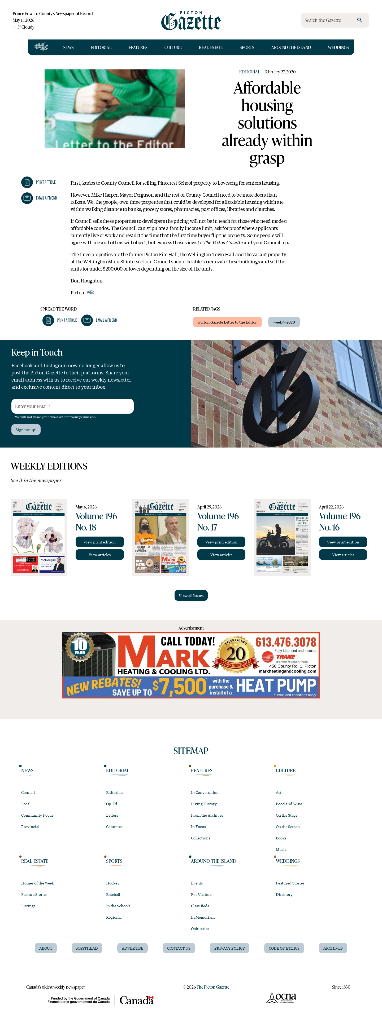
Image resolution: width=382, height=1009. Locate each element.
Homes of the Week (37, 883)
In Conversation (205, 792)
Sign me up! (26, 429)
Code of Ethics (284, 948)
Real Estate (211, 47)
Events (197, 883)
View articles (100, 554)
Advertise (132, 948)
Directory (284, 894)
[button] (38, 182)
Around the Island (291, 47)
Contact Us (178, 948)
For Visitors (201, 894)
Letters (112, 815)
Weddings (338, 47)
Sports (247, 47)
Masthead (87, 948)
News (68, 47)
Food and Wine (289, 803)
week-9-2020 (284, 322)
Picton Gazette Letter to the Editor (227, 322)
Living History (204, 803)
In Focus (198, 826)
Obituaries (200, 928)
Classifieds (200, 905)
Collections (200, 837)
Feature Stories (34, 894)
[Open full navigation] (41, 47)
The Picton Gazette (213, 987)
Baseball (113, 894)
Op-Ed (111, 803)
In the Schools (118, 905)
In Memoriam (203, 917)
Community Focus (37, 815)
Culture (173, 47)
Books (281, 837)
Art (278, 792)
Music (281, 849)
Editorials (114, 792)
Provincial (30, 826)
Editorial (101, 47)
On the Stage (286, 815)
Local (26, 803)
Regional (113, 917)
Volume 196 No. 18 (96, 521)
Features (138, 47)
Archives (333, 948)
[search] (360, 20)
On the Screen (288, 826)
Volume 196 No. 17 (218, 521)
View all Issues (191, 595)
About (45, 948)
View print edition (100, 542)
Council (28, 792)
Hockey (112, 883)
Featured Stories (290, 883)
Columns (113, 826)
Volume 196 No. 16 (340, 521)
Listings (28, 905)
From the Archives (207, 815)
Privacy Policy (229, 948)
